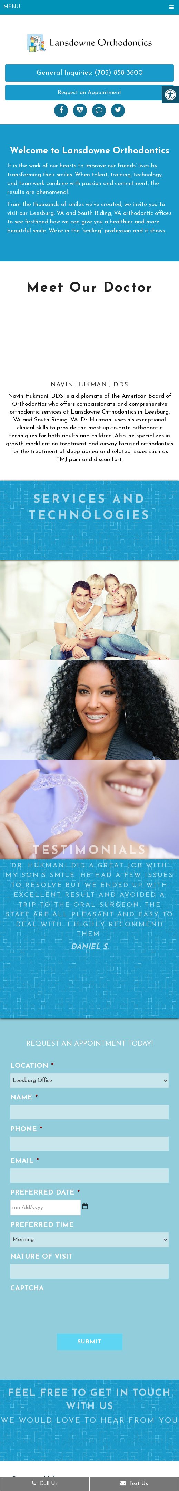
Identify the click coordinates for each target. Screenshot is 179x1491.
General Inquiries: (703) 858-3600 (90, 73)
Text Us (134, 1483)
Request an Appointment (89, 92)
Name (24, 1097)
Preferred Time (42, 1225)
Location (31, 1066)
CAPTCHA (27, 1288)
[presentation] (62, 1309)
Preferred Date (45, 1192)
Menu (11, 7)
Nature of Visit (41, 1256)
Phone (26, 1129)
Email (24, 1161)
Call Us (45, 1483)
